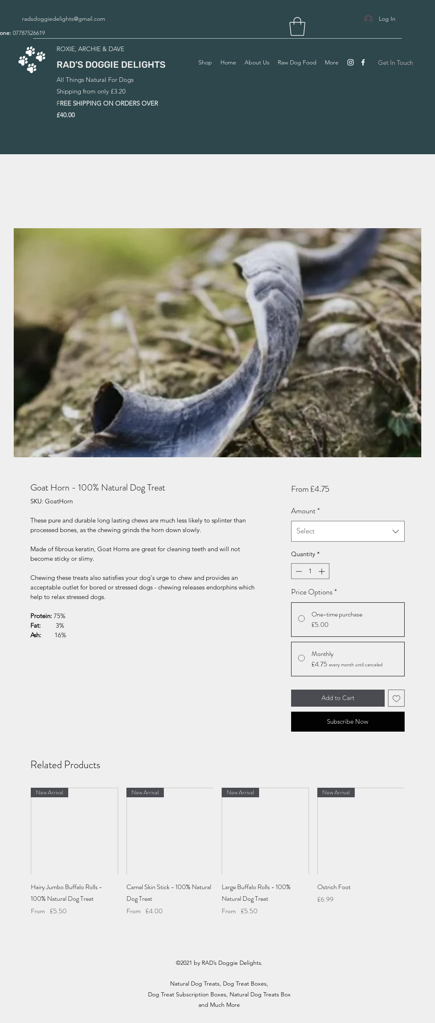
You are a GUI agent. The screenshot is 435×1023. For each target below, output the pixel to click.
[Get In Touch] (395, 63)
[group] (217, 858)
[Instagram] (350, 62)
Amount (305, 510)
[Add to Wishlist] (396, 698)
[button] (297, 26)
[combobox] (348, 531)
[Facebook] (363, 62)
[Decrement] (298, 571)
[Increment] (322, 571)
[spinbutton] (310, 571)
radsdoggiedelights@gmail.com (63, 18)
